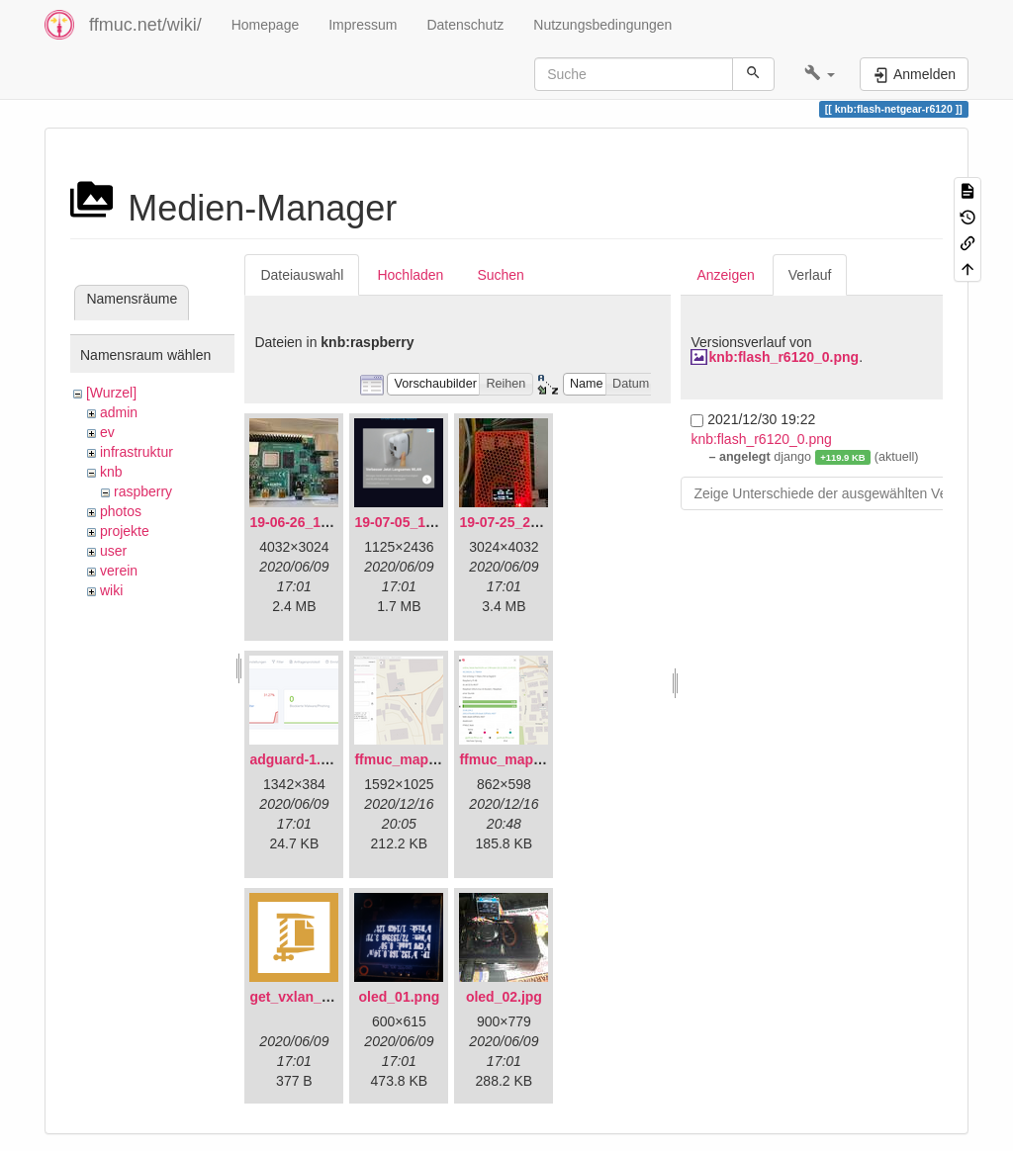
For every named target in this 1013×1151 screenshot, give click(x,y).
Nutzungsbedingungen (602, 25)
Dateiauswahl (301, 275)
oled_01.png (399, 997)
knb (111, 472)
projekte (124, 531)
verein (119, 570)
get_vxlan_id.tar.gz (311, 997)
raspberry (143, 491)
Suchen (500, 275)
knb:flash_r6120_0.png (783, 357)
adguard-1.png (297, 759)
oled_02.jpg (504, 997)
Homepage (265, 25)
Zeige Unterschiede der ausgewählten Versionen (842, 493)
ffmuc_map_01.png (417, 759)
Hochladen (410, 275)
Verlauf (810, 275)
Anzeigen (725, 275)
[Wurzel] (111, 392)
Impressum (362, 25)
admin (119, 412)
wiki (111, 590)
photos (120, 511)
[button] (819, 74)
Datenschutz (465, 25)
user (113, 551)
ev (107, 432)
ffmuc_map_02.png (522, 759)
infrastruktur (136, 452)
